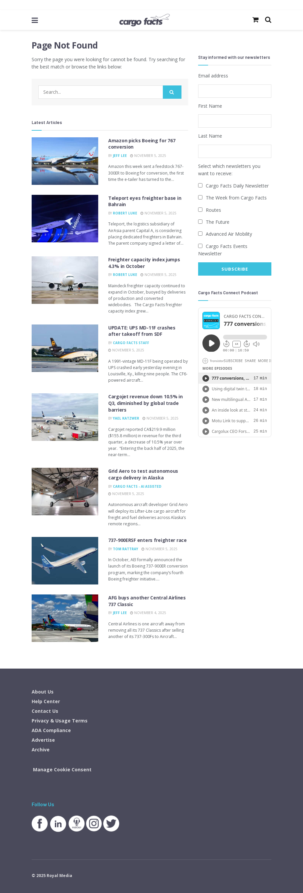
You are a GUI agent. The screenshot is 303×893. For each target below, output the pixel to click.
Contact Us (45, 711)
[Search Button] (172, 92)
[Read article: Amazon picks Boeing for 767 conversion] (65, 161)
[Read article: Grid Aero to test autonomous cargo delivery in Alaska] (65, 491)
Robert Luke (125, 213)
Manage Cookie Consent (62, 769)
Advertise (43, 740)
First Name (210, 105)
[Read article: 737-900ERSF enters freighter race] (65, 560)
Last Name (210, 136)
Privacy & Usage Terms (60, 720)
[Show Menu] (35, 20)
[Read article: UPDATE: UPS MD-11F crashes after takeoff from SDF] (65, 348)
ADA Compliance (51, 730)
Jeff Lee (120, 155)
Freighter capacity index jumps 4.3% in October (144, 262)
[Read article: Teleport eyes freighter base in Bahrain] (65, 218)
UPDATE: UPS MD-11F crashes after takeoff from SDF (141, 330)
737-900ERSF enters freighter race (147, 540)
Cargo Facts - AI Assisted (137, 486)
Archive (41, 749)
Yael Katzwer (126, 418)
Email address (213, 75)
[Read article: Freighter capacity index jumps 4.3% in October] (65, 280)
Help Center (46, 701)
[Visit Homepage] (144, 20)
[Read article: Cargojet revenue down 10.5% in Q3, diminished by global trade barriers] (65, 417)
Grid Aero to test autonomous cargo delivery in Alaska (143, 474)
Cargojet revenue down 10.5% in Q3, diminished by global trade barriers (145, 403)
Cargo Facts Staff (131, 342)
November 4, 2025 (148, 612)
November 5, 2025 (148, 155)
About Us (43, 692)
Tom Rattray (125, 549)
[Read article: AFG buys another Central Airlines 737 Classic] (65, 618)
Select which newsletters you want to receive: (229, 169)
